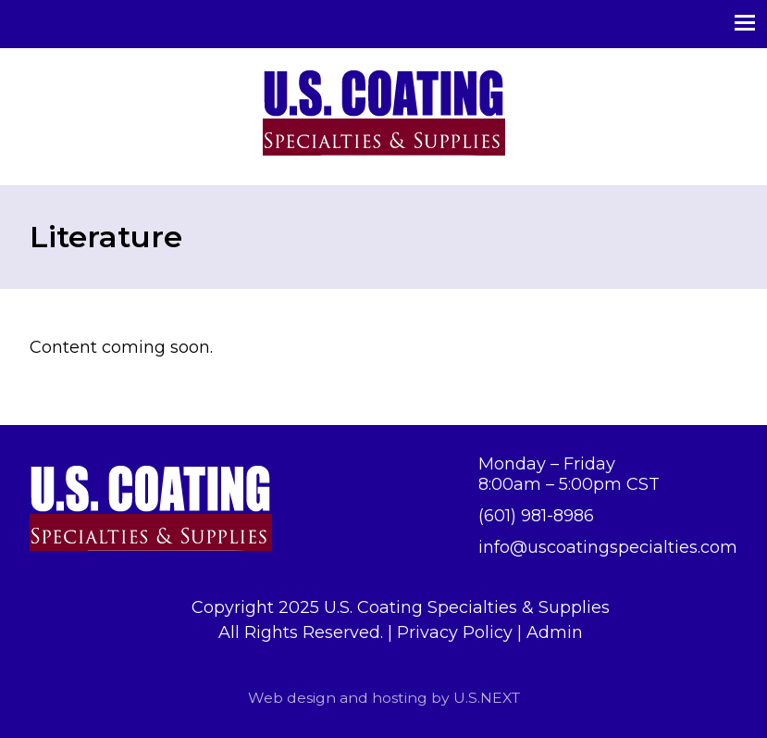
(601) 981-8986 (536, 516)
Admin (554, 632)
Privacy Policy (455, 632)
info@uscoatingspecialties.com (607, 547)
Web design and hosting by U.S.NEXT (384, 698)
